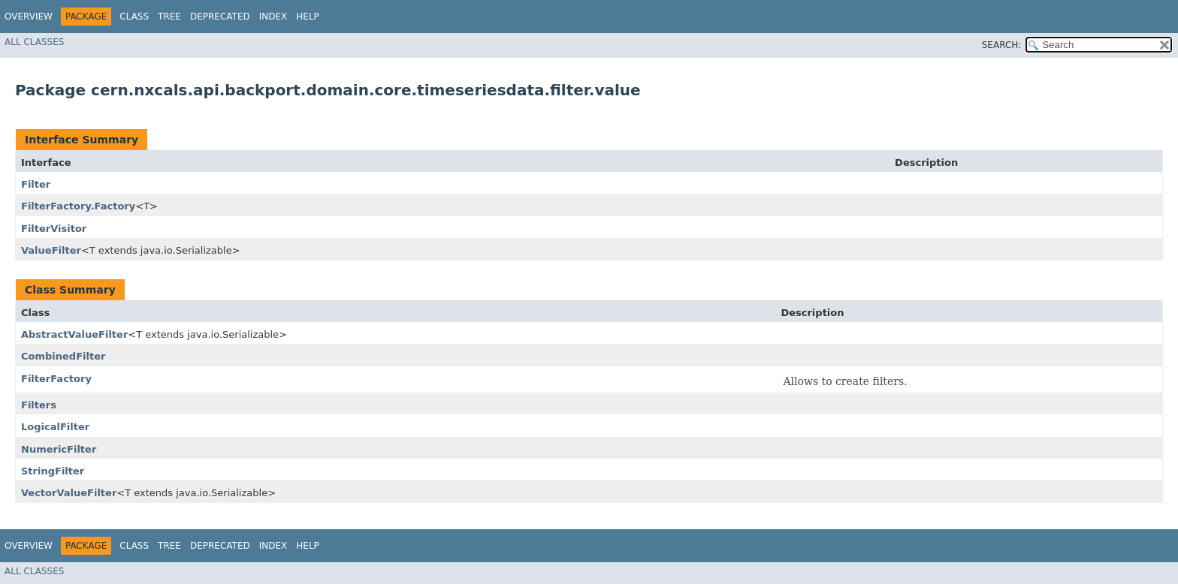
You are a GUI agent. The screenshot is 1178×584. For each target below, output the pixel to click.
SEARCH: (1002, 45)
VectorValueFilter (68, 492)
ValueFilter (51, 250)
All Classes (34, 42)
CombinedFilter (63, 356)
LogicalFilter (55, 426)
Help (307, 16)
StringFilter (52, 471)
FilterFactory (56, 378)
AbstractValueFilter (74, 334)
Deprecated (220, 16)
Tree (169, 16)
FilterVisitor (53, 228)
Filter (35, 184)
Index (273, 16)
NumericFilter (58, 449)
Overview (29, 16)
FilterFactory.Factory (78, 206)
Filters (38, 405)
